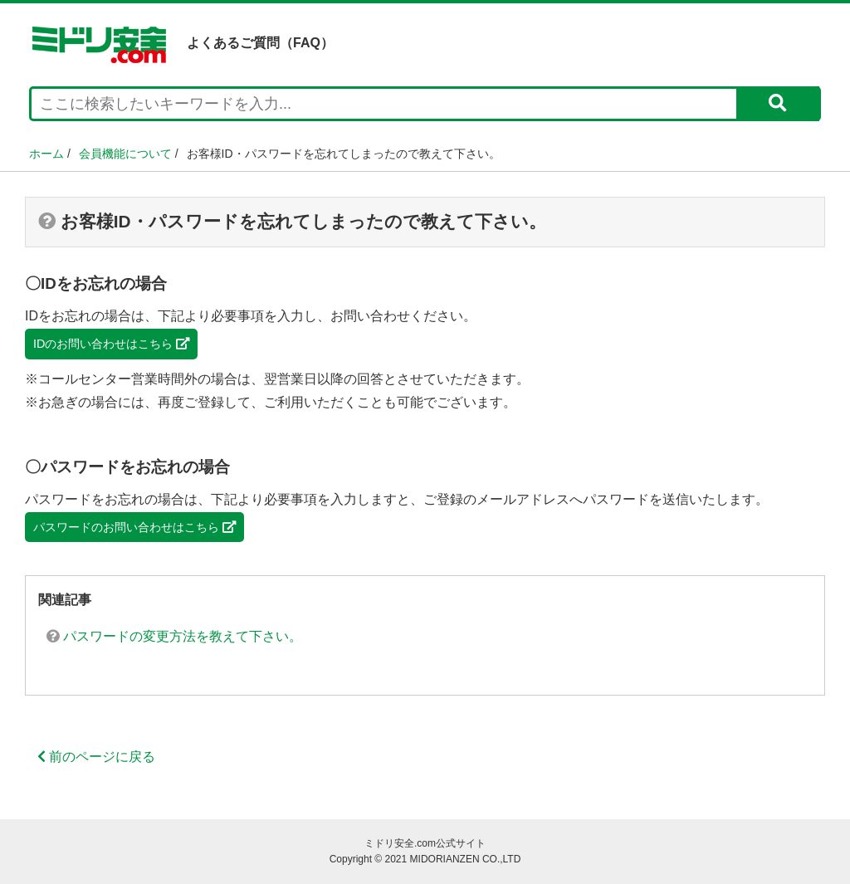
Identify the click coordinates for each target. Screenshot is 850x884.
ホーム (46, 153)
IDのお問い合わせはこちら (111, 343)
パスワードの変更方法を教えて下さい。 (174, 636)
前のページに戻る (96, 757)
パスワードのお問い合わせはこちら (134, 527)
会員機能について (125, 153)
